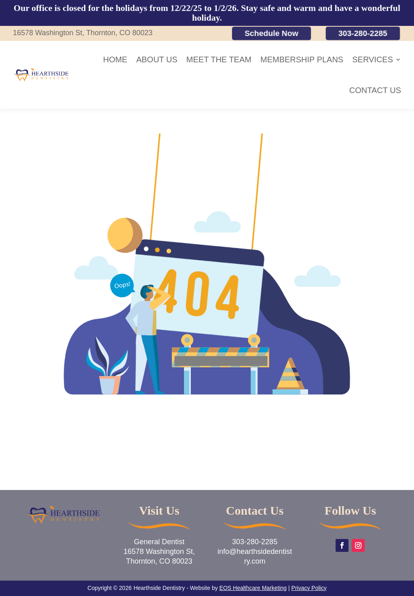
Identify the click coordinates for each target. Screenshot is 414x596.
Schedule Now (271, 33)
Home (115, 59)
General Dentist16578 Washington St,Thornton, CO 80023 (159, 551)
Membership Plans (301, 59)
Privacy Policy (309, 588)
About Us (156, 59)
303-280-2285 (363, 33)
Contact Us (375, 90)
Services (372, 59)
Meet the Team (218, 59)
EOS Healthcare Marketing (253, 588)
